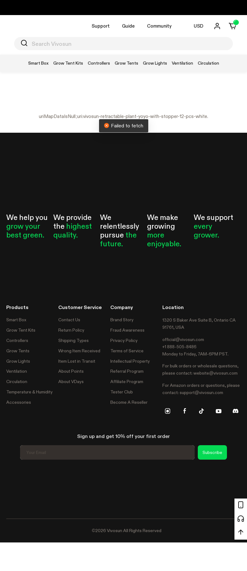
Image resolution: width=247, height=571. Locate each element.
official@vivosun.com (183, 339)
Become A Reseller (129, 402)
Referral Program (127, 371)
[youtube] (218, 411)
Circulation (16, 381)
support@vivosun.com (201, 392)
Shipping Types (73, 340)
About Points (71, 371)
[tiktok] (201, 411)
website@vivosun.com (215, 373)
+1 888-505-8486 (179, 346)
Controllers (17, 340)
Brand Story (122, 319)
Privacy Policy (124, 340)
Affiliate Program (126, 381)
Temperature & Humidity (29, 391)
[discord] (235, 411)
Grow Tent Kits (20, 330)
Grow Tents (17, 350)
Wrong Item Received (79, 350)
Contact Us (69, 319)
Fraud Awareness (127, 330)
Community (159, 26)
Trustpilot (15, 488)
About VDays (71, 381)
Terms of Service (127, 350)
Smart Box (16, 319)
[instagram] (167, 411)
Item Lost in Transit (76, 361)
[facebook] (184, 411)
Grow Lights (18, 361)
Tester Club (121, 391)
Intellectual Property (130, 361)
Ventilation (16, 371)
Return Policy (71, 330)
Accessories (18, 402)
